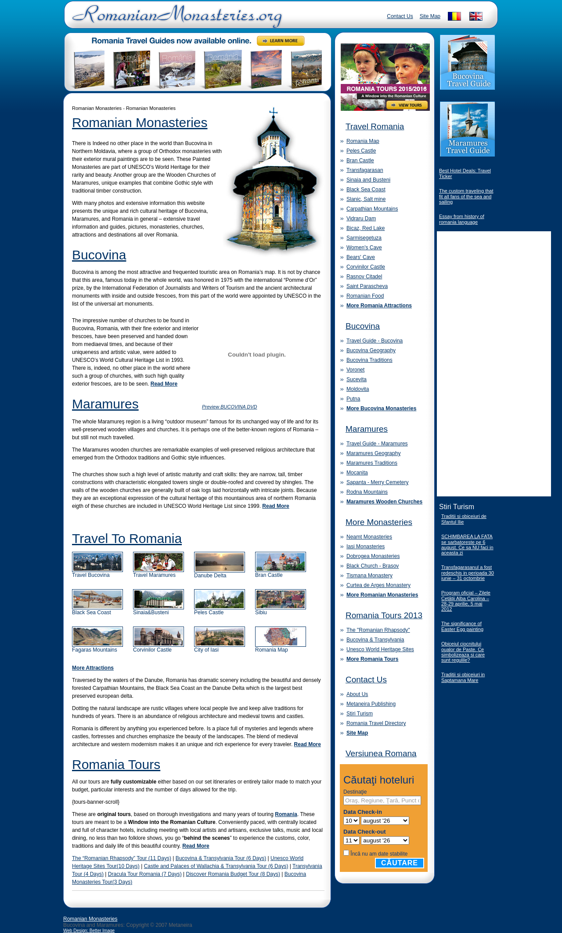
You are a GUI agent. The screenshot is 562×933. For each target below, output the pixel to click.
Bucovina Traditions (369, 360)
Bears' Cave (360, 257)
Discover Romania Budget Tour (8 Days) (233, 874)
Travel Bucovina (97, 572)
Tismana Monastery (369, 575)
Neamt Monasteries (369, 537)
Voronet (355, 370)
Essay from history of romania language (461, 219)
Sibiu (280, 610)
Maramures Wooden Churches (384, 502)
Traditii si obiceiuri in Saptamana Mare (463, 677)
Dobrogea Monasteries (373, 556)
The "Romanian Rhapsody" (378, 630)
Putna (353, 399)
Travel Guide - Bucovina (374, 341)
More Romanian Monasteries (382, 595)
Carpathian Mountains (372, 209)
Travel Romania (375, 126)
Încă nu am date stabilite (378, 854)
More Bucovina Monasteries (381, 408)
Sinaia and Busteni (368, 180)
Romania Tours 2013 (384, 615)
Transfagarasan (364, 170)
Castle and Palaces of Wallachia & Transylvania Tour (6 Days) (216, 866)
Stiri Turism (359, 714)
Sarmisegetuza (364, 238)
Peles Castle (219, 610)
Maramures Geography (373, 453)
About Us (357, 694)
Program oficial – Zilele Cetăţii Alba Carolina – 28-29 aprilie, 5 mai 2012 (465, 601)
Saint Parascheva (367, 286)
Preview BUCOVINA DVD (229, 406)
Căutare (399, 863)
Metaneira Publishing (371, 704)
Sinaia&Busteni (158, 610)
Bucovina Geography (371, 350)
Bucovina (99, 255)
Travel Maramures (158, 572)
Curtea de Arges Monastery (378, 585)
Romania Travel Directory (376, 723)
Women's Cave (364, 247)
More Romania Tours (372, 659)
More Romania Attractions (379, 305)
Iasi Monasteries (365, 546)
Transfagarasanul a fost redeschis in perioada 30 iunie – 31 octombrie (467, 573)
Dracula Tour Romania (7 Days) (145, 874)
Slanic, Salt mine (365, 199)
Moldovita (357, 389)
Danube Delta (219, 573)
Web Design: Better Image (89, 930)
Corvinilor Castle (158, 647)
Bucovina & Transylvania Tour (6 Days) (221, 858)
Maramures (105, 404)
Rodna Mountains (367, 492)
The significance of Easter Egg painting (462, 626)
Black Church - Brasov (372, 566)
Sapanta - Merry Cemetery (377, 482)
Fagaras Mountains (97, 647)
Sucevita (356, 379)
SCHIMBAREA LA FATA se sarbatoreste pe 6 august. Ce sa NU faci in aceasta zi (467, 544)
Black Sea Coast (97, 610)
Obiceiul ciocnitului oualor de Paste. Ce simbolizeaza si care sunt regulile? (463, 652)
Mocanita (357, 473)
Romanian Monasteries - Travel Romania (175, 20)
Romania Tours (116, 764)
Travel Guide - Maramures (377, 444)
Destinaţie (355, 792)
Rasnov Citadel (364, 276)
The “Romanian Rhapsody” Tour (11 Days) (121, 858)
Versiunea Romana (381, 753)
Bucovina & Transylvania (375, 640)
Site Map (430, 16)
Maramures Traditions (371, 463)
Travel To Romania (127, 538)
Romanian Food (365, 296)
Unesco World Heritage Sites (380, 649)
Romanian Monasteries (139, 122)
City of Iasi (219, 647)
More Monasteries (379, 522)
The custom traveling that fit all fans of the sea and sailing (466, 196)
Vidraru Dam (361, 218)
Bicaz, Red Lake (365, 228)
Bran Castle (280, 572)
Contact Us (400, 16)
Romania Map (280, 647)
